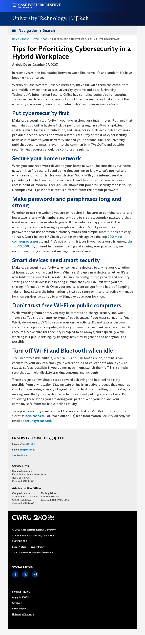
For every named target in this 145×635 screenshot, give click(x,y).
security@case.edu (39, 421)
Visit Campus (19, 608)
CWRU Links (21, 592)
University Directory (23, 614)
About (26, 39)
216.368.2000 (19, 541)
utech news (40, 39)
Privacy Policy (37, 546)
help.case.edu (35, 416)
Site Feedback (19, 455)
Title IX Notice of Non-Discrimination (32, 552)
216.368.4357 (27, 443)
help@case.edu (27, 449)
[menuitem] (23, 597)
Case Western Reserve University (38, 529)
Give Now (17, 602)
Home (15, 39)
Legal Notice (19, 546)
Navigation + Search (32, 31)
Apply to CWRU (20, 597)
